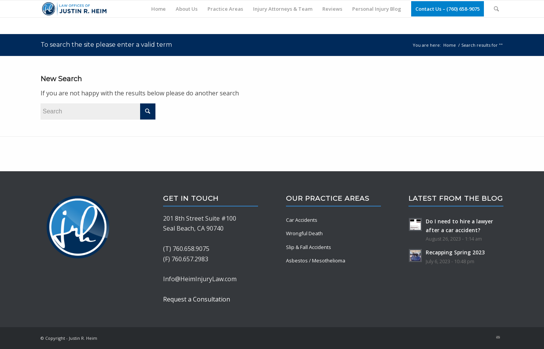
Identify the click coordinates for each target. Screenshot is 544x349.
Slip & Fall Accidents (308, 247)
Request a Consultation (196, 299)
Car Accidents (301, 219)
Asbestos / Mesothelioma (315, 260)
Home (449, 45)
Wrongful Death (304, 233)
